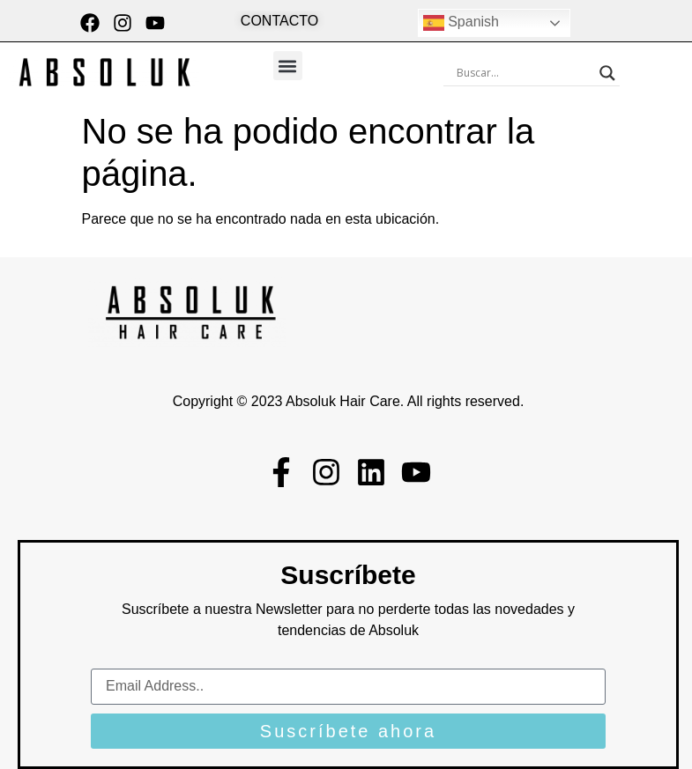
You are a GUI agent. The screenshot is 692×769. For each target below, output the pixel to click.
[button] (287, 65)
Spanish (461, 22)
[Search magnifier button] (607, 73)
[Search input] (524, 73)
